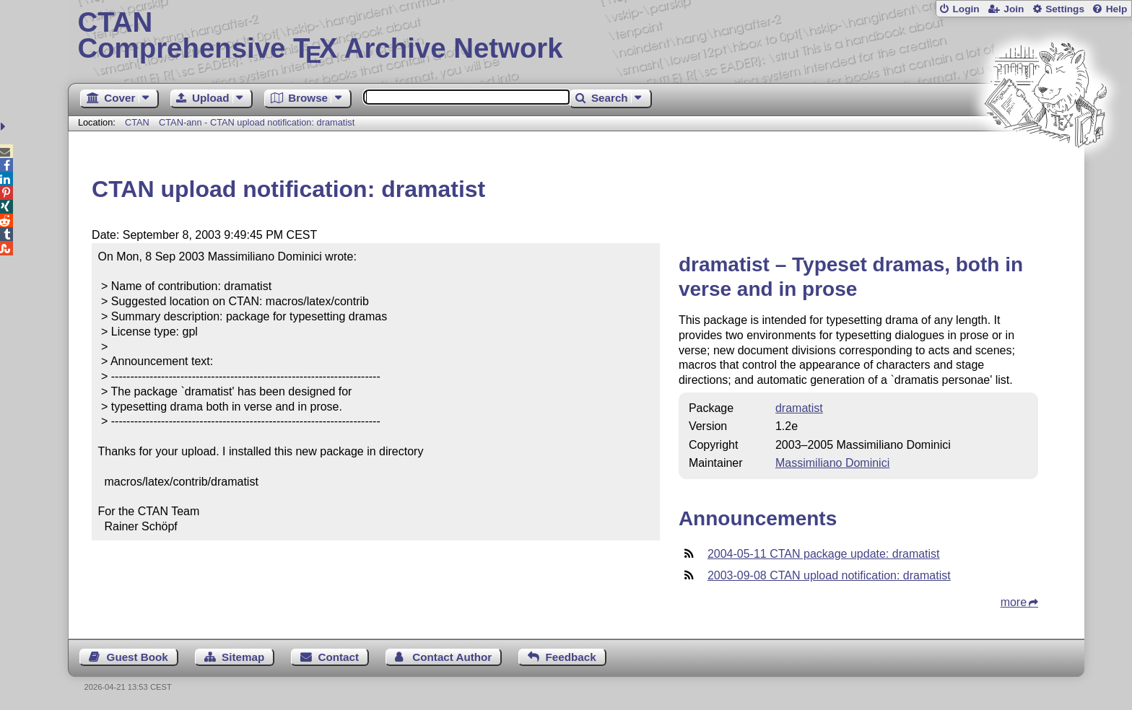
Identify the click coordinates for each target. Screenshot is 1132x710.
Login (965, 9)
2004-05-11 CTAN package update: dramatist (824, 554)
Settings (1064, 9)
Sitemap (243, 657)
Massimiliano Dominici (832, 463)
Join (1013, 9)
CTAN (137, 122)
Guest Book (137, 657)
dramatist (799, 408)
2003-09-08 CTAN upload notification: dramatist (829, 575)
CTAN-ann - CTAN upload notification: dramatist (256, 122)
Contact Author (452, 657)
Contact (339, 657)
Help (1117, 9)
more (1014, 602)
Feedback (571, 657)
